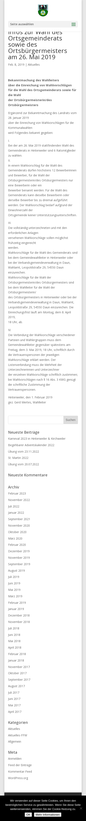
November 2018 (19, 622)
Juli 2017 (13, 692)
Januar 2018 (16, 660)
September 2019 (19, 564)
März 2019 (15, 596)
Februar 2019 (17, 603)
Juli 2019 (13, 577)
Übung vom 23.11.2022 (23, 451)
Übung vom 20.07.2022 (23, 464)
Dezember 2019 (19, 551)
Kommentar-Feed (20, 771)
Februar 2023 (17, 493)
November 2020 (19, 525)
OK (28, 814)
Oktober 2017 (17, 673)
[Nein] (81, 808)
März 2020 (15, 538)
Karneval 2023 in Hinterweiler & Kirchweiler (36, 439)
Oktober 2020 (17, 532)
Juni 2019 (14, 583)
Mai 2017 (14, 705)
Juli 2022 (13, 506)
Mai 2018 (14, 641)
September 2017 (19, 680)
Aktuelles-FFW (17, 735)
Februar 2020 (17, 545)
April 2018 (14, 647)
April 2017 (14, 712)
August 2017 (16, 686)
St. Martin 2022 (18, 458)
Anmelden (15, 759)
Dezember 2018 (19, 615)
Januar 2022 (16, 513)
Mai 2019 (14, 590)
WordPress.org (18, 778)
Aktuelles (34, 65)
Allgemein (14, 741)
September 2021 (19, 519)
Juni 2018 (14, 635)
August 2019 (16, 570)
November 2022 (19, 500)
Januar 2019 (16, 609)
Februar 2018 (17, 654)
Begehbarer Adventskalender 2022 (31, 445)
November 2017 (19, 667)
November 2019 (19, 558)
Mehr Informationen (48, 814)
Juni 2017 (14, 699)
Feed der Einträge (20, 765)
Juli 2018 (13, 628)
